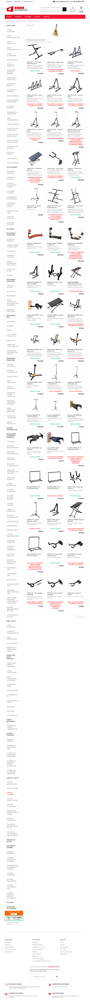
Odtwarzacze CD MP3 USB (13, 616)
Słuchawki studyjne (10, 192)
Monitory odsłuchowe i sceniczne (12, 561)
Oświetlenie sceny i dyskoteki (11, 657)
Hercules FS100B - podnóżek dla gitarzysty (55, 315)
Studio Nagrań (12, 167)
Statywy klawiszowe (11, 819)
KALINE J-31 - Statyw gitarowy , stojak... (33, 520)
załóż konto (73, 11)
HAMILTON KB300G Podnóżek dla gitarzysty (74, 283)
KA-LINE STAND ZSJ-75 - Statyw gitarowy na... (34, 487)
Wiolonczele (11, 291)
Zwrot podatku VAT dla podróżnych (42, 961)
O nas (61, 942)
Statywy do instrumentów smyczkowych (12, 833)
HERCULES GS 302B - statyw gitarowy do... (35, 350)
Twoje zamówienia (10, 949)
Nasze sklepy (63, 954)
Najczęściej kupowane (66, 951)
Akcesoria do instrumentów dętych (12, 352)
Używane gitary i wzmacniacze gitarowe (13, 867)
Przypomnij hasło (28, 1)
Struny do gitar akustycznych (12, 135)
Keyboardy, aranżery (11, 240)
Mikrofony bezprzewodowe (13, 447)
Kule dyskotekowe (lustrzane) (12, 678)
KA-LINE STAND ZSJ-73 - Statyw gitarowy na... (75, 448)
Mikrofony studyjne (11, 178)
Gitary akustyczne (11, 42)
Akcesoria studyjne (10, 223)
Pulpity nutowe (12, 788)
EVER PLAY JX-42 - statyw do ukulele (54, 283)
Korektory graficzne (11, 555)
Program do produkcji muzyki (11, 204)
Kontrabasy (11, 296)
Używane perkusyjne (11, 874)
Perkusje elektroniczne (12, 371)
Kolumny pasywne (10, 504)
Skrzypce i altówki (10, 286)
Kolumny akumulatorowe (13, 516)
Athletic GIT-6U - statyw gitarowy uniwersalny (75, 130)
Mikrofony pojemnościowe (13, 465)
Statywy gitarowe (10, 793)
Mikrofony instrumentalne (13, 453)
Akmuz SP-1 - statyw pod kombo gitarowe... (34, 62)
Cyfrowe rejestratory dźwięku (12, 185)
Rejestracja (17, 1)
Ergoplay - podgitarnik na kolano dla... (34, 243)
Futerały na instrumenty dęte (11, 747)
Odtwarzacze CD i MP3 (13, 701)
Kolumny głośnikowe (11, 490)
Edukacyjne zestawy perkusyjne (11, 394)
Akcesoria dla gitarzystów (12, 113)
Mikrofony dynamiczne (11, 459)
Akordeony (11, 340)
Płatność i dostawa (37, 949)
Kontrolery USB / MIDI (12, 211)
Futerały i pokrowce (10, 734)
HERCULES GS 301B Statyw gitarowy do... (75, 315)
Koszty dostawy (36, 954)
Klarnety (10, 326)
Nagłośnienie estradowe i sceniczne (11, 435)
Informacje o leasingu (38, 958)
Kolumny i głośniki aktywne (10, 497)
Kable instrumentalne (13, 119)
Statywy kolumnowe (11, 805)
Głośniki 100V (12, 580)
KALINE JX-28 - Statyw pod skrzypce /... (75, 487)
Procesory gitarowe (11, 107)
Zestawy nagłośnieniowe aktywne (13, 609)
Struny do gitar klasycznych (12, 129)
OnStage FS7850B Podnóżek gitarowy (76, 520)
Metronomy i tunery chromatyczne (12, 727)
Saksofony (11, 321)
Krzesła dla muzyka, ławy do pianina (13, 812)
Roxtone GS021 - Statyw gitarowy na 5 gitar (34, 554)
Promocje (18, 16)
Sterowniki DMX (12, 690)
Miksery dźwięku (13, 521)
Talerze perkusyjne (11, 387)
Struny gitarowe (13, 124)
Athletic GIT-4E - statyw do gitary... (75, 95)
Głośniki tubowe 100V (13, 585)
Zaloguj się (9, 1)
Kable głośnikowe (11, 626)
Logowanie (8, 942)
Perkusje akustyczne (11, 365)
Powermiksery (12, 526)
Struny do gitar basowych (12, 147)
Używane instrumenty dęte (11, 887)
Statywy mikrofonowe (12, 783)
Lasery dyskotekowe (12, 671)
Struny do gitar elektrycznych (12, 141)
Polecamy (28, 16)
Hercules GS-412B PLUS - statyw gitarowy (54, 382)
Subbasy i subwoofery (11, 510)
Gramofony (11, 707)
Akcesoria (10, 711)
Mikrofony (11, 442)
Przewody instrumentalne (13, 632)
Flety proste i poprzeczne (12, 335)
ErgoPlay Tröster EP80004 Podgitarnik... (75, 243)
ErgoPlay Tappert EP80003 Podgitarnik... (54, 243)
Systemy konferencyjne (12, 429)
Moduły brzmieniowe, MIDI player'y (11, 263)
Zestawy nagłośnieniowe (13, 535)
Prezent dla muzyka (11, 840)
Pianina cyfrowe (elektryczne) (13, 246)
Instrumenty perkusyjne (11, 359)
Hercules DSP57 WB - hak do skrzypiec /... (35, 315)
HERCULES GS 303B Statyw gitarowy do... (55, 350)
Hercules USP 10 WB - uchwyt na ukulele (53, 448)
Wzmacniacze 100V (12, 574)
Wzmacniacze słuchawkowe (12, 198)
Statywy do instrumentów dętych (12, 826)
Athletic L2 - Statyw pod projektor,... (74, 169)
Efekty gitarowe (13, 96)
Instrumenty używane (11, 846)
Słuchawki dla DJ (12, 695)
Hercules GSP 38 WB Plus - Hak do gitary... (75, 415)
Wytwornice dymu (11, 685)
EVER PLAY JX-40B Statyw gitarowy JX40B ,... (34, 283)
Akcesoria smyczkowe (11, 310)
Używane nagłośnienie (11, 880)
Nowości (9, 16)
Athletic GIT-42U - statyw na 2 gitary (75, 62)
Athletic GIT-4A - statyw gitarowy (54, 95)
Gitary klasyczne (10, 30)
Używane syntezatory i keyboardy (12, 859)
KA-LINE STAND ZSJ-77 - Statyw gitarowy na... (54, 487)
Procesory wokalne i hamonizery (11, 548)
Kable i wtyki (11, 621)
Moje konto (8, 939)
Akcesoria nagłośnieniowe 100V (13, 591)
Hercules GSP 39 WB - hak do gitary (34, 448)
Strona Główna (9, 21)
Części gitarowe (13, 163)
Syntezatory (11, 251)
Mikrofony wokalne (11, 478)
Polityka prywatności (38, 945)
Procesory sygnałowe (11, 541)
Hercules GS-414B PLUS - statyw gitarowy (75, 382)
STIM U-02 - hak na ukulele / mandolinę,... (55, 593)
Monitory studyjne (10, 217)
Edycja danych (9, 951)
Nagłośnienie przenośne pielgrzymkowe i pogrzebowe (13, 600)
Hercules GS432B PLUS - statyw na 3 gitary (54, 415)
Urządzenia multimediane (11, 907)
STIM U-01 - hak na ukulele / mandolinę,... (35, 593)
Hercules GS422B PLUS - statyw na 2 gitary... (34, 415)
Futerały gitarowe (10, 740)
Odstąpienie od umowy (38, 947)
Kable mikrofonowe (12, 638)
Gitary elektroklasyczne (13, 36)
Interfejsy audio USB (11, 172)
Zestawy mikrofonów (11, 484)
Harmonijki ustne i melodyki (13, 345)
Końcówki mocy (12, 530)
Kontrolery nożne (11, 270)
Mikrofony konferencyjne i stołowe (13, 471)
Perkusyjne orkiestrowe (11, 417)
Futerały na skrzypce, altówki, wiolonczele (11, 763)
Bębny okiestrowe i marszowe (11, 410)
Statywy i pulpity (13, 778)
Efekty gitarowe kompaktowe (13, 101)
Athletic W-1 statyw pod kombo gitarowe (54, 206)
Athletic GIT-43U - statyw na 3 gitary (34, 95)
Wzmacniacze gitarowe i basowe (12, 71)
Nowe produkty (64, 947)
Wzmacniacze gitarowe (12, 90)
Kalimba (10, 275)
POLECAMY (10, 902)
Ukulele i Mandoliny (11, 65)
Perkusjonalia (12, 376)
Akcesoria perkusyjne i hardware (11, 402)
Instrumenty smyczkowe (11, 280)
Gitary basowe (12, 60)
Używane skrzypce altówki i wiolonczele (11, 895)
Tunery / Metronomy (11, 720)
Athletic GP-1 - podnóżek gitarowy (34, 169)
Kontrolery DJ (12, 715)
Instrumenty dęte (11, 316)
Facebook (46, 16)
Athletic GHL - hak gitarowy (55, 62)
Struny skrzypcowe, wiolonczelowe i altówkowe (13, 302)
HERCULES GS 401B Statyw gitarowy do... (75, 350)
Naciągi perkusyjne (11, 423)
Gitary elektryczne (11, 54)
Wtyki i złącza (12, 643)
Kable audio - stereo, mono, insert (12, 649)
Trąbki (9, 330)
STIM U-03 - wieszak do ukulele (74, 593)
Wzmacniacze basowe (12, 84)
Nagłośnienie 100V (11, 568)
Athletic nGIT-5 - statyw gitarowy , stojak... (34, 206)
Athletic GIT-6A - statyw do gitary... (35, 130)
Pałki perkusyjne (11, 381)
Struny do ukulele (10, 153)
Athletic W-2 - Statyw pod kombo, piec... (75, 206)
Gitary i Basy (11, 25)
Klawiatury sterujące (11, 256)
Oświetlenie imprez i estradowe (11, 664)
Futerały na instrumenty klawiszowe (11, 754)
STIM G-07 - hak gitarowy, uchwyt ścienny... (54, 554)
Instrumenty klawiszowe (11, 234)
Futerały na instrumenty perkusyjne (11, 772)
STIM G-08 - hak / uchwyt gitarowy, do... (75, 554)
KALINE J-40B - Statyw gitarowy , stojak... (53, 520)
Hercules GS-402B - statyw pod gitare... (34, 382)
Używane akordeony (11, 852)
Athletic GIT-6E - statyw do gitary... (55, 130)
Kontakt (37, 16)
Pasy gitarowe (12, 158)
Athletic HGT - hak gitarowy (55, 168)
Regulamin (35, 942)
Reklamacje (35, 956)
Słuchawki (10, 229)
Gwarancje (35, 951)
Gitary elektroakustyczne (14, 48)
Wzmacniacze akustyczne (12, 78)
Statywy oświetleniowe (12, 799)
